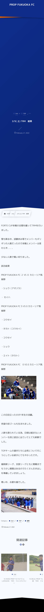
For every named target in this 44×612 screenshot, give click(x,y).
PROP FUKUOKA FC (22, 4)
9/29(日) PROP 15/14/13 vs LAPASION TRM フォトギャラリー (14, 582)
